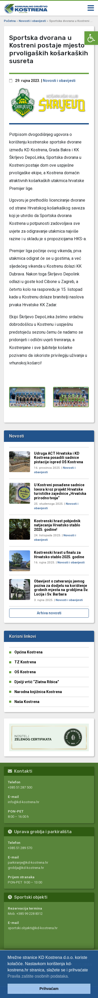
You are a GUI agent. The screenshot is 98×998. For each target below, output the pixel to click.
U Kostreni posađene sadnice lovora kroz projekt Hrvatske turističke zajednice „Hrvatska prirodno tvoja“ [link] (60, 491)
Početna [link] (10, 21)
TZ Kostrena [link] (25, 662)
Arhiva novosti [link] (49, 613)
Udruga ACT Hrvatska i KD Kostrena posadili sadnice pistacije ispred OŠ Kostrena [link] (58, 457)
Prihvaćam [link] (49, 989)
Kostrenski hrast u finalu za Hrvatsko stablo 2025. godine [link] (59, 554)
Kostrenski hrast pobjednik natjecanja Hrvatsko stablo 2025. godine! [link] (57, 525)
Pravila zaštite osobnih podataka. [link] (38, 976)
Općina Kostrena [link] (28, 652)
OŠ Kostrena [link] (25, 672)
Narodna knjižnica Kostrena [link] (38, 692)
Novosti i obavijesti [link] (32, 21)
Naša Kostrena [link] (26, 702)
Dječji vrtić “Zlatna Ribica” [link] (36, 682)
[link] (91, 38)
